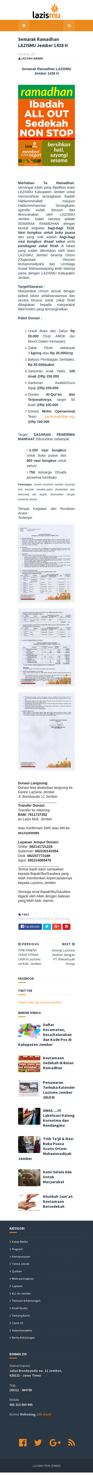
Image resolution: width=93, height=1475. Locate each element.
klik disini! (44, 1417)
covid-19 (17, 1325)
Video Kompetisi (22, 1332)
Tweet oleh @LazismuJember (31, 1029)
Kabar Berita (17, 948)
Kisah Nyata (20, 1310)
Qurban (17, 1273)
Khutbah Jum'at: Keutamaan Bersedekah (56, 1201)
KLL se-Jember (21, 1296)
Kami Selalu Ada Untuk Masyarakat (54, 1177)
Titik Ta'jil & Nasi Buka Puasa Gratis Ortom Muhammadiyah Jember (55, 1154)
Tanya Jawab (53, 948)
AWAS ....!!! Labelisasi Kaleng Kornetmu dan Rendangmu (54, 1130)
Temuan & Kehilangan (26, 1303)
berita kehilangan (23, 1340)
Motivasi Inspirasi (23, 1281)
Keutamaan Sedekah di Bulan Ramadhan (55, 1079)
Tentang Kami (21, 1318)
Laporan (17, 1288)
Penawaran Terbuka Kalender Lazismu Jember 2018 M (57, 1105)
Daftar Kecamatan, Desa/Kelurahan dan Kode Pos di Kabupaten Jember (57, 1056)
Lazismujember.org (34, 403)
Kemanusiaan (21, 1259)
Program (35, 948)
